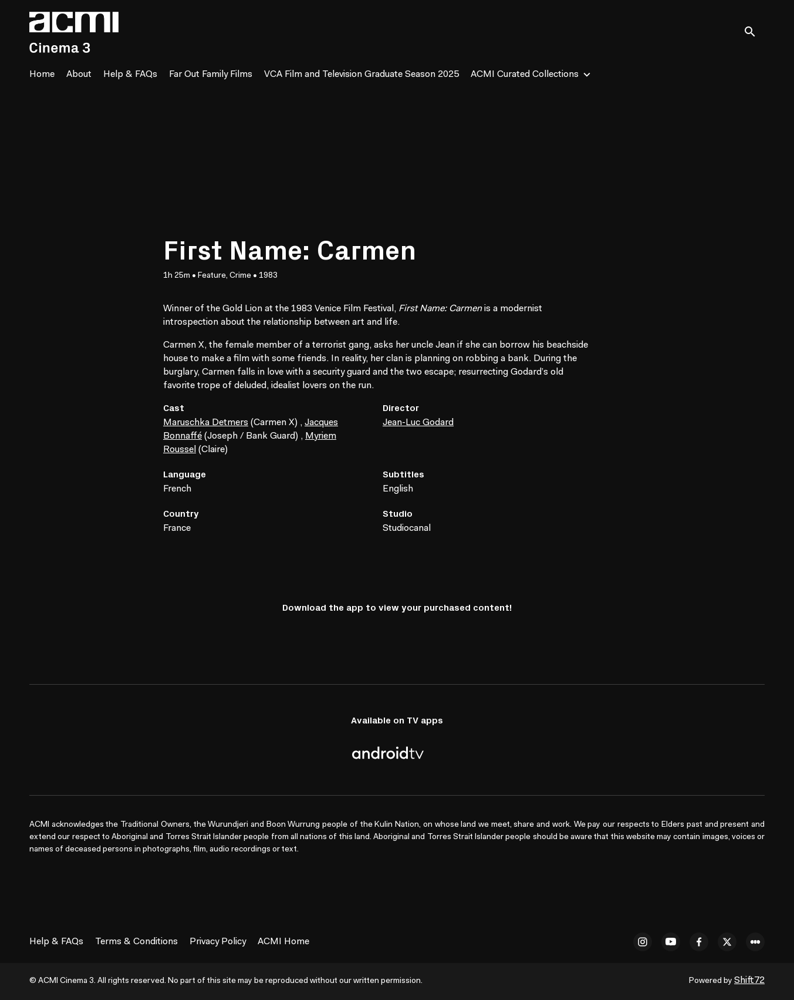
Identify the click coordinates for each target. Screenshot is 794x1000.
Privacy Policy (218, 942)
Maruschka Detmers (205, 422)
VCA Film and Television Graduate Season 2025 (361, 74)
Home (42, 74)
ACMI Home (283, 942)
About (79, 74)
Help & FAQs (130, 74)
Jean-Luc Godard (418, 422)
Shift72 (749, 980)
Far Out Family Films (210, 74)
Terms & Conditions (136, 942)
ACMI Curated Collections (525, 74)
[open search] (754, 32)
